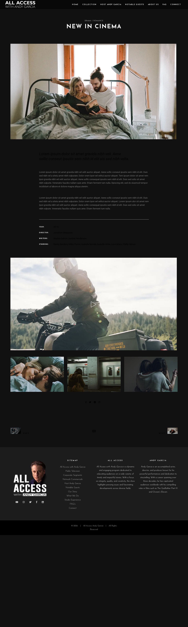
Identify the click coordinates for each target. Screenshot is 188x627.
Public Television (72, 471)
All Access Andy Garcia (93, 526)
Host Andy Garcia (72, 483)
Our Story (72, 492)
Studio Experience (72, 500)
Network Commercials (73, 479)
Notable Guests (73, 487)
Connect (72, 508)
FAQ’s (73, 504)
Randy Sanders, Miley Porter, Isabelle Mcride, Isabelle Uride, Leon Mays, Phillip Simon (94, 244)
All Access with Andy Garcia (72, 467)
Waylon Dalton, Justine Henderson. (70, 238)
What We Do (73, 496)
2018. (56, 227)
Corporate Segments (72, 475)
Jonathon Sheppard (62, 232)
